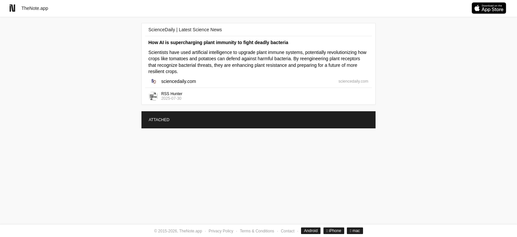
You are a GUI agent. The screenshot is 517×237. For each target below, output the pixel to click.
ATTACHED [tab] (159, 120)
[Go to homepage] (12, 8)
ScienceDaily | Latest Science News (185, 29)
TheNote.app (34, 8)
